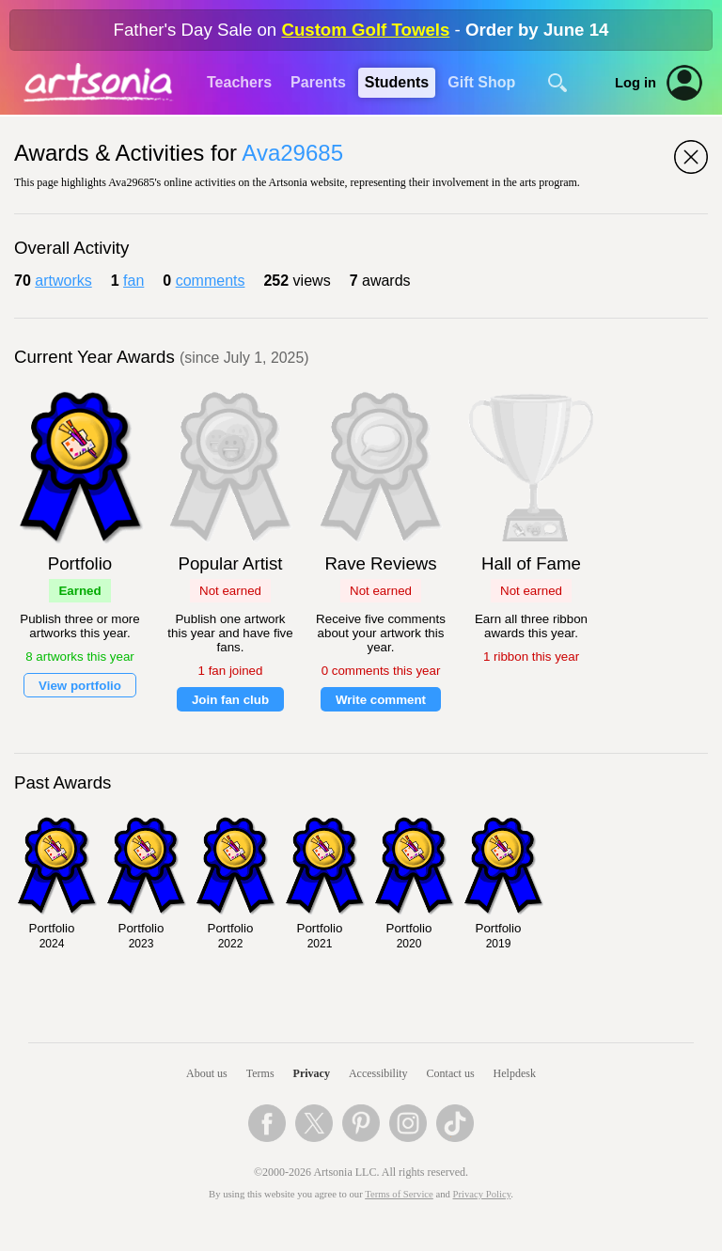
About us (207, 1073)
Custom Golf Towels (365, 29)
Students (397, 82)
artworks (63, 281)
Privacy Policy (482, 1194)
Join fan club (230, 700)
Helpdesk (515, 1073)
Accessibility (378, 1073)
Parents (318, 82)
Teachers (239, 82)
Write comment (381, 700)
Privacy (311, 1073)
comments (210, 281)
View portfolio (80, 686)
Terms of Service (399, 1194)
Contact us (451, 1073)
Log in (635, 82)
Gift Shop (481, 82)
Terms (260, 1073)
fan (133, 281)
